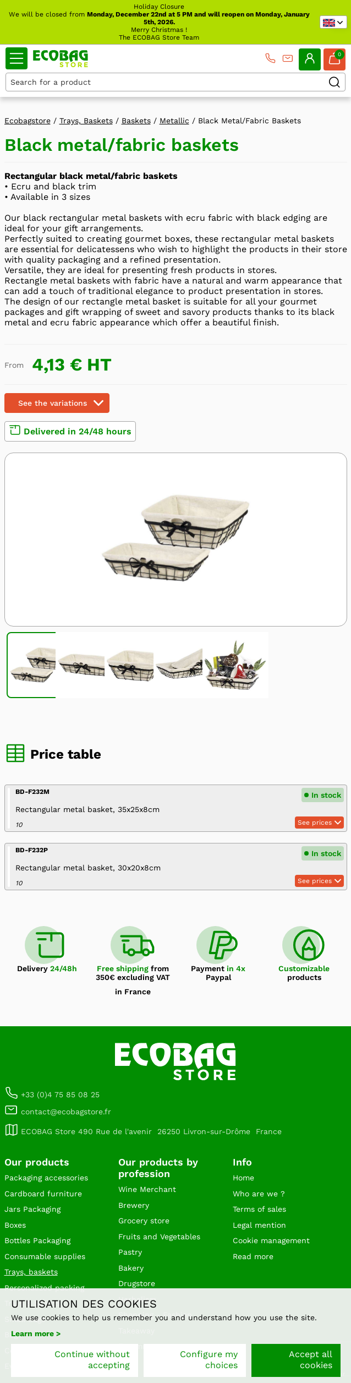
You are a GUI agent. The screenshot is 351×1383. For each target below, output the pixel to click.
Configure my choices (209, 1359)
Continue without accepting (92, 1359)
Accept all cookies (310, 1359)
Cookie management (271, 1240)
